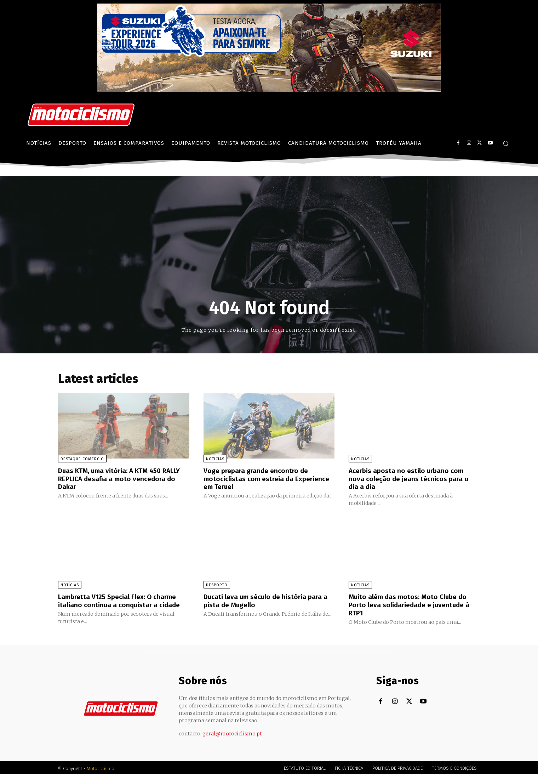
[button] (505, 143)
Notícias (215, 459)
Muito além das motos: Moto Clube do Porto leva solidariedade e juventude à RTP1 (412, 604)
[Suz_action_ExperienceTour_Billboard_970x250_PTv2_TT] (269, 90)
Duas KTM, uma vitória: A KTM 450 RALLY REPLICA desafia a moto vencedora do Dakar (123, 478)
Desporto (217, 584)
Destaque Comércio (82, 459)
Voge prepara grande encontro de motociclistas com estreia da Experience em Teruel (258, 478)
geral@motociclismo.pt (232, 732)
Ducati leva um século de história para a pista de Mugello (268, 600)
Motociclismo (100, 766)
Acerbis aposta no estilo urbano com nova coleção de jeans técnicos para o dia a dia (411, 478)
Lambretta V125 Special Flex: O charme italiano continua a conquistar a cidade (121, 600)
